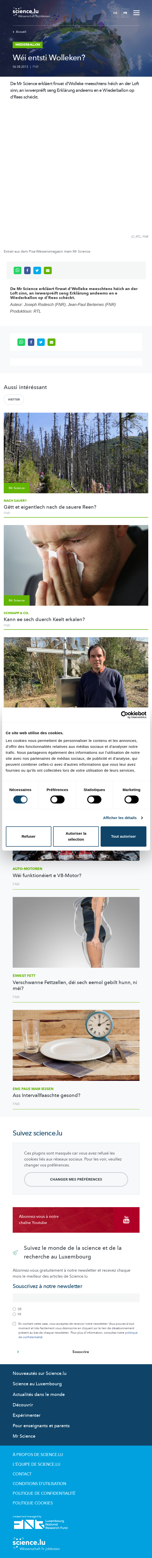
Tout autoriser (123, 836)
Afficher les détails (120, 818)
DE (115, 13)
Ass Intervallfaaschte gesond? (46, 1095)
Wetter (14, 399)
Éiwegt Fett (24, 975)
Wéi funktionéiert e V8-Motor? (47, 876)
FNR (35, 67)
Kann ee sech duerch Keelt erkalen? (44, 620)
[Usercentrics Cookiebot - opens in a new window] (124, 715)
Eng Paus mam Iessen (33, 1089)
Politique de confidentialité (44, 1493)
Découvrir (23, 1405)
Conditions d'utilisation (39, 1484)
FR (125, 13)
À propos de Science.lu (38, 1455)
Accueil (19, 32)
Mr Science (24, 1436)
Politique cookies (33, 1503)
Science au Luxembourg (37, 1384)
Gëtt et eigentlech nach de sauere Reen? (50, 507)
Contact (22, 1474)
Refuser (29, 836)
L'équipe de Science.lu (36, 1464)
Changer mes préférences (76, 1179)
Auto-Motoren (27, 868)
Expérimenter (27, 1415)
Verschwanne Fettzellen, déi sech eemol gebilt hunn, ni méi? (75, 986)
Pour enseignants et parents (41, 1426)
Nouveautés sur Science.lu (39, 1373)
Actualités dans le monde (39, 1395)
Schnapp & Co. (16, 613)
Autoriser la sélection (76, 836)
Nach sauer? (15, 500)
